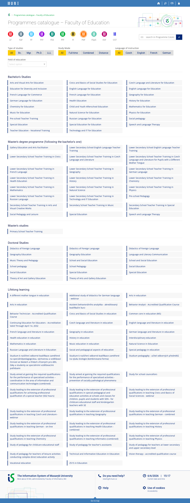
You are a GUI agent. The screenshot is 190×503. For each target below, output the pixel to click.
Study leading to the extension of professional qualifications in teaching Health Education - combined (92, 426)
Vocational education (20, 463)
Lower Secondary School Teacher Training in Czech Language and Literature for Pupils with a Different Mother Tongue (154, 159)
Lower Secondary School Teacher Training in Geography (91, 170)
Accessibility (153, 491)
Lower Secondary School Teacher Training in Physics (151, 189)
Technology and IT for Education (85, 130)
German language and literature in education (152, 331)
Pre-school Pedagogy (139, 196)
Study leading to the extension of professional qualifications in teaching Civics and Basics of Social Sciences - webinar (152, 392)
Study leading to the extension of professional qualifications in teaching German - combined (152, 413)
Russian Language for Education (85, 118)
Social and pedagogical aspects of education (91, 349)
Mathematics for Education (142, 106)
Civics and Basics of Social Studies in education (93, 313)
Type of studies (15, 48)
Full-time (73, 52)
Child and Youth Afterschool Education (88, 106)
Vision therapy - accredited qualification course (152, 453)
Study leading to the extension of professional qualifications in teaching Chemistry (33, 437)
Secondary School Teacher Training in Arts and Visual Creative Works (33, 207)
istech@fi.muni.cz (110, 479)
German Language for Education (26, 100)
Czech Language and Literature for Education (151, 82)
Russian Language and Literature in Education (33, 349)
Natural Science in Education (143, 343)
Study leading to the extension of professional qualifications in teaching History (152, 425)
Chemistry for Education (22, 106)
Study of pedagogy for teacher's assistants (90, 444)
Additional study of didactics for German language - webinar (94, 297)
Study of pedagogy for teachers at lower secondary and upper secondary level (154, 446)
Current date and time (156, 479)
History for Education (139, 100)
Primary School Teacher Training (26, 231)
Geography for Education (141, 94)
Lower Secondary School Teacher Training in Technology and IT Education (91, 198)
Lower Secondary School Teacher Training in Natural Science (91, 189)
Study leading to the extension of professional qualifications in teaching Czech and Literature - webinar (34, 414)
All (11, 52)
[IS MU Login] (179, 3)
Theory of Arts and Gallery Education (87, 278)
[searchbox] (160, 37)
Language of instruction (127, 48)
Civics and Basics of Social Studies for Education (93, 82)
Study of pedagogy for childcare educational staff (34, 444)
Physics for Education (139, 112)
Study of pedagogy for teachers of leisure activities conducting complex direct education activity (35, 455)
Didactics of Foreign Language (25, 248)
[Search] (165, 3)
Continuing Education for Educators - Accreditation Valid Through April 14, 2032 (35, 324)
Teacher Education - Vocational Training (30, 130)
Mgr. (29, 52)
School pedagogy (18, 266)
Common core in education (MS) (145, 313)
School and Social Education (83, 260)
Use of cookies (156, 487)
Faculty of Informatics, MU (55, 479)
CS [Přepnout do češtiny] (172, 3)
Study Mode (64, 48)
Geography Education (20, 254)
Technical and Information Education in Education (94, 453)
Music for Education (20, 112)
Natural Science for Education (84, 112)
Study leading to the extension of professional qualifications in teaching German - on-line (33, 425)
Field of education (17, 59)
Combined (88, 52)
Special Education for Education (85, 124)
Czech (129, 52)
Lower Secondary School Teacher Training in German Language (151, 170)
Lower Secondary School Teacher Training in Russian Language (32, 198)
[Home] (158, 3)
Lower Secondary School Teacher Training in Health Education (32, 179)
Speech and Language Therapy (144, 124)
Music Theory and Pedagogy (24, 260)
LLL (49, 52)
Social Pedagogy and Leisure (24, 214)
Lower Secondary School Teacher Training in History (91, 179)
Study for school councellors (143, 374)
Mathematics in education (23, 343)
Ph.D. (39, 52)
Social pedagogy (137, 118)
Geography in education (81, 331)
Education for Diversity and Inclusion (28, 88)
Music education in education (84, 343)
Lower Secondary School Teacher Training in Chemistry (151, 179)
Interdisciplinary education (142, 337)
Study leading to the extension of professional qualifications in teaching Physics (152, 437)
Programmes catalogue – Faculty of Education (34, 15)
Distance (103, 52)
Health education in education (25, 337)
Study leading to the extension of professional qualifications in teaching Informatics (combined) (93, 437)
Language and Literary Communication (148, 254)
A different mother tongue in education (29, 295)
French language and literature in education (32, 331)
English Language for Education (85, 88)
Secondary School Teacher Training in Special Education (152, 207)
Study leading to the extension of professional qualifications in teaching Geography (92, 413)
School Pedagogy (77, 266)
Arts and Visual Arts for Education (27, 82)
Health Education (78, 100)
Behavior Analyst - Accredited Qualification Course (154, 304)
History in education (79, 337)
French (153, 52)
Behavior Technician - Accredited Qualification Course (33, 315)
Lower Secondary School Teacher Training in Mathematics (32, 189)
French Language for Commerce (26, 94)
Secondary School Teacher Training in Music (91, 205)
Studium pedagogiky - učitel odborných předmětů (154, 355)
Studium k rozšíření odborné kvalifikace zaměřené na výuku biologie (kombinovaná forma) (94, 357)
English (141, 52)
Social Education (137, 266)
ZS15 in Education (78, 463)
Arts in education (137, 295)
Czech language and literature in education (91, 322)
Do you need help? (114, 475)
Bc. (19, 52)
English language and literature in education (151, 322)
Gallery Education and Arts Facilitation (29, 147)
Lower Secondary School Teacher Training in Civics (35, 156)
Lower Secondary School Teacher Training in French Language (32, 170)
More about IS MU (24, 479)
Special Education (19, 124)
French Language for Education (85, 94)
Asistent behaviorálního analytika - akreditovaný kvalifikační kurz (93, 306)
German (167, 52)
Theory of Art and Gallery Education (28, 278)
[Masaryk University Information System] (13, 3)
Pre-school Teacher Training (24, 118)
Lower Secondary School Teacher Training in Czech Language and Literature (94, 158)
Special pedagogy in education (144, 349)
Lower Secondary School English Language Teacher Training (94, 149)
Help (105, 487)
